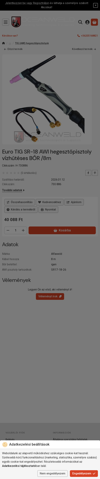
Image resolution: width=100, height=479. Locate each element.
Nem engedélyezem (52, 473)
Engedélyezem (83, 473)
